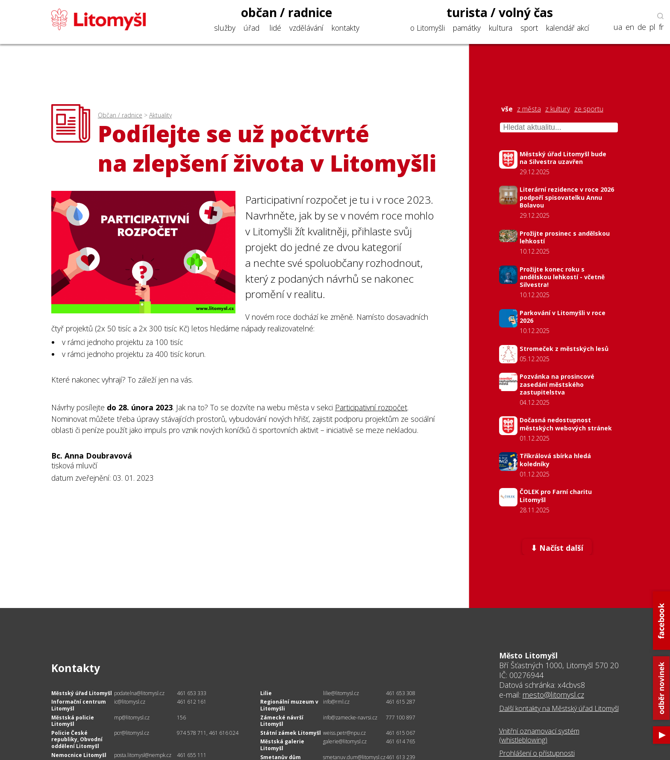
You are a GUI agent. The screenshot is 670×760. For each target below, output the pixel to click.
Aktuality (160, 115)
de (642, 27)
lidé (275, 28)
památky (467, 28)
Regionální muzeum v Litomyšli (289, 705)
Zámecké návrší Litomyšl (281, 721)
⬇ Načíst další (557, 548)
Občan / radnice (120, 115)
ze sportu (588, 109)
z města (529, 109)
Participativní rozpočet (371, 407)
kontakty (345, 28)
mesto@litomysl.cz (553, 695)
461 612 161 (191, 701)
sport (529, 28)
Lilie (266, 693)
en (630, 27)
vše (507, 109)
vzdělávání (306, 28)
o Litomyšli (427, 28)
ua (618, 27)
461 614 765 (400, 741)
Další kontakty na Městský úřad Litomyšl (559, 708)
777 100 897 (400, 717)
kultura (500, 28)
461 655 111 (191, 755)
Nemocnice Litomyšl (78, 755)
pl (652, 27)
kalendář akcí (567, 28)
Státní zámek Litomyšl (290, 733)
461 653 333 (191, 693)
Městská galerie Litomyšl (282, 745)
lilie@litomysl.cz (341, 693)
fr (661, 27)
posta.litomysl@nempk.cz (142, 755)
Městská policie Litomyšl (72, 721)
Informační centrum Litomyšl (78, 705)
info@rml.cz (336, 701)
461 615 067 (400, 733)
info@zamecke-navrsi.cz (350, 717)
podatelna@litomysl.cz (139, 693)
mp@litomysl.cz (132, 717)
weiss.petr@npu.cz (344, 733)
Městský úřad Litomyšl (81, 693)
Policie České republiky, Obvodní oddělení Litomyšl (77, 739)
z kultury (557, 109)
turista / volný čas (500, 12)
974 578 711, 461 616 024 (207, 733)
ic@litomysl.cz (129, 701)
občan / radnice (286, 12)
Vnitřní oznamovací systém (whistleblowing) (539, 735)
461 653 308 (400, 693)
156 (181, 717)
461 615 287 (400, 701)
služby (224, 28)
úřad (251, 28)
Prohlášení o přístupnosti (537, 753)
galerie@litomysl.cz (345, 741)
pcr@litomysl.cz (131, 733)
